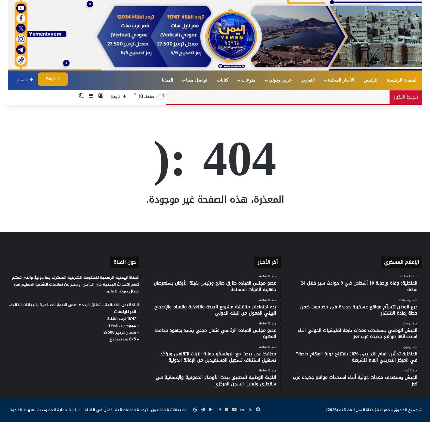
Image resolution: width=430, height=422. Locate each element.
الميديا (167, 80)
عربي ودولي (280, 80)
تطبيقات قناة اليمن (168, 410)
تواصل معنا (196, 80)
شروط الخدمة (21, 410)
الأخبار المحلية (341, 80)
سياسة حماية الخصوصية (59, 410)
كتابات (222, 80)
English (53, 79)
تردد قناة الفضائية (131, 410)
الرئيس (370, 80)
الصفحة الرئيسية (402, 80)
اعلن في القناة (98, 410)
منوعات (248, 80)
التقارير (308, 80)
